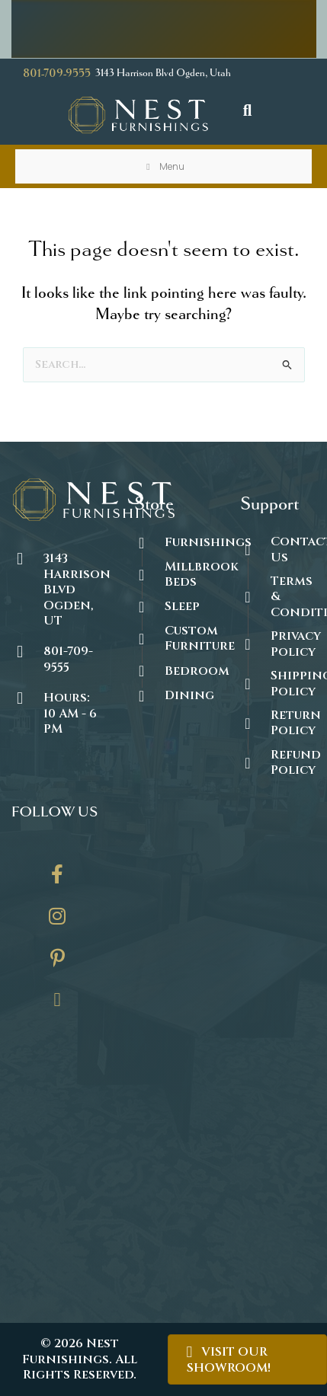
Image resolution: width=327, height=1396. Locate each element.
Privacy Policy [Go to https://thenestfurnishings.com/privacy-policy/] (296, 644)
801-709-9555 (57, 73)
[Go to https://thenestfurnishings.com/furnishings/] (172, 542)
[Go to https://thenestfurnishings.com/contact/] (57, 1005)
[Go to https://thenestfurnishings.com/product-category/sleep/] (172, 606)
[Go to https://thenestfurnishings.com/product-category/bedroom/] (172, 671)
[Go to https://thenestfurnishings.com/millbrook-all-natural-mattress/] (172, 574)
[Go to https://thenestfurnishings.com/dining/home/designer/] (172, 638)
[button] (247, 111)
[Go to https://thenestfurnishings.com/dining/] (172, 695)
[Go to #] (278, 683)
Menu (164, 166)
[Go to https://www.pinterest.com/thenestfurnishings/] (57, 963)
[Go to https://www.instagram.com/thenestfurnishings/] (57, 921)
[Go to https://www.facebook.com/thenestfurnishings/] (57, 879)
